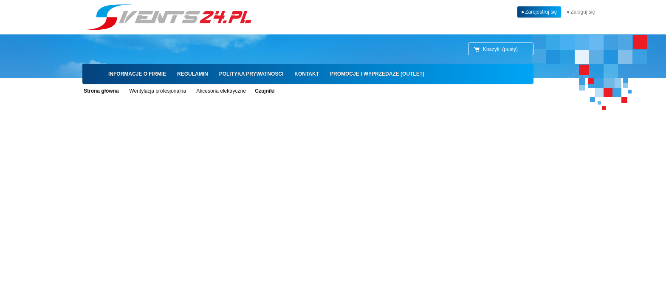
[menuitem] (137, 74)
